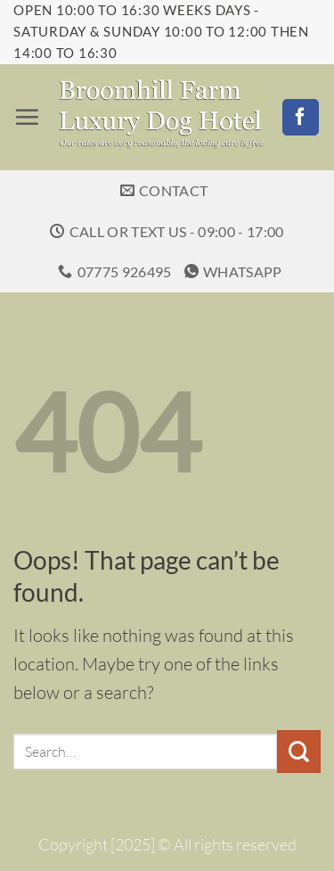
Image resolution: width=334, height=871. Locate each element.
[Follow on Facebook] (300, 117)
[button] (26, 117)
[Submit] (299, 752)
